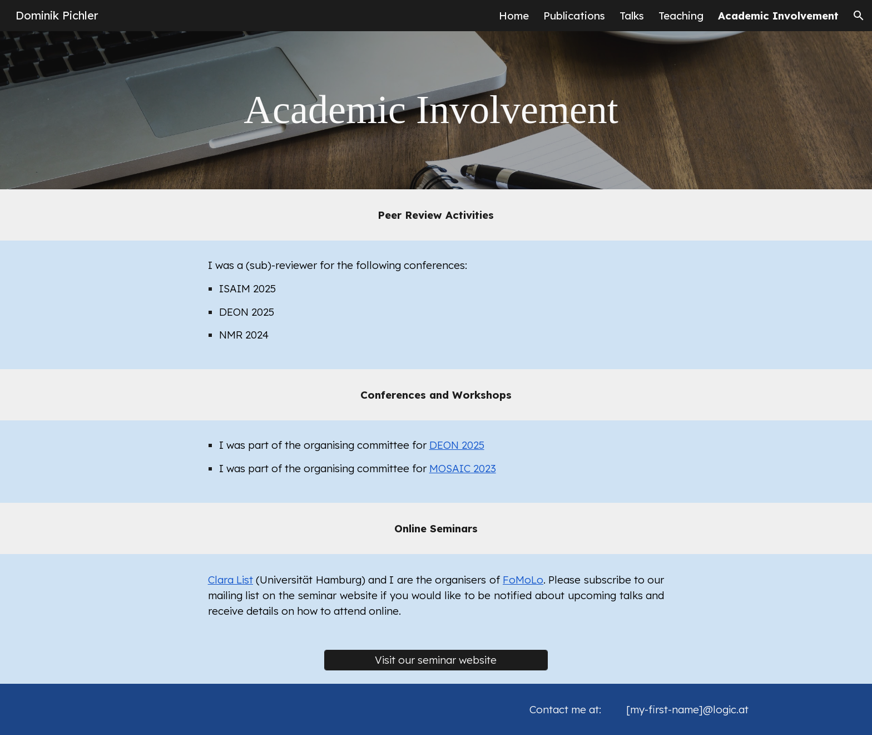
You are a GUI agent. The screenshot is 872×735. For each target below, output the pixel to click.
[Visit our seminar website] (436, 660)
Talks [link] (632, 15)
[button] (858, 15)
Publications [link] (574, 15)
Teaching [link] (680, 15)
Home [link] (514, 15)
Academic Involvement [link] (778, 15)
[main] (436, 110)
